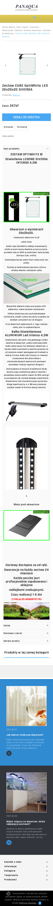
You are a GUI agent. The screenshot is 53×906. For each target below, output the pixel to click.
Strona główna (8, 27)
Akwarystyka (7, 30)
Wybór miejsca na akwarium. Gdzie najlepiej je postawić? (25, 822)
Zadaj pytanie (8, 136)
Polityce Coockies (27, 903)
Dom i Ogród (22, 27)
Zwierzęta (34, 27)
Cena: (5, 106)
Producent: (7, 95)
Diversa (16, 95)
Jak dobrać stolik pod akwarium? (25, 735)
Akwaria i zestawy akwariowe (28, 30)
